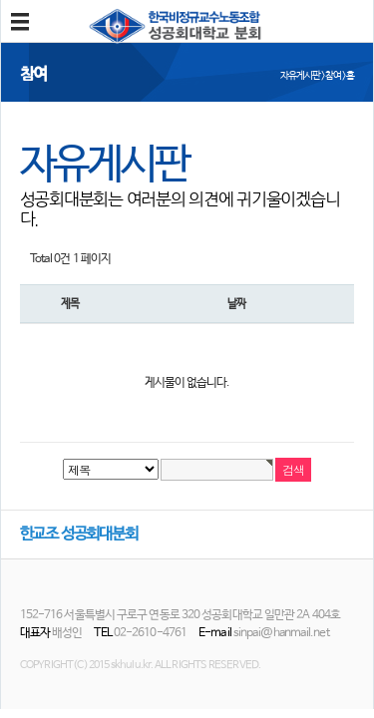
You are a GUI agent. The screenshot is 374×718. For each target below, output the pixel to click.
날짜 (236, 303)
